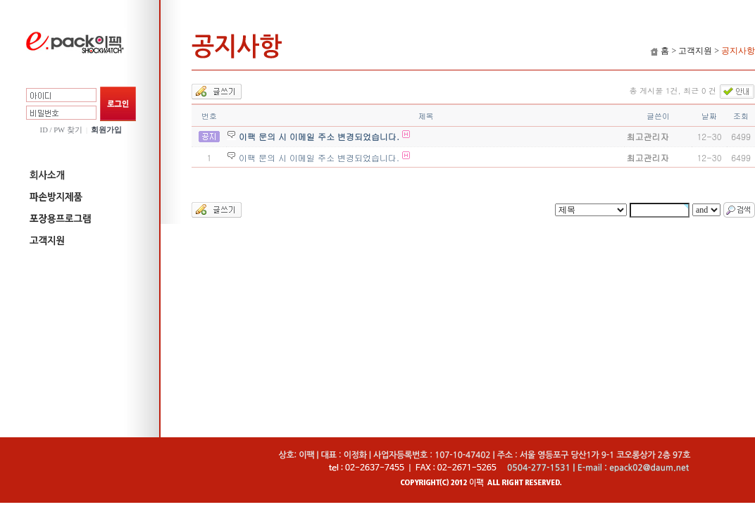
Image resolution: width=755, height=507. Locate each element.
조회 (741, 116)
